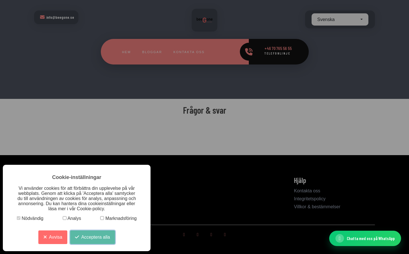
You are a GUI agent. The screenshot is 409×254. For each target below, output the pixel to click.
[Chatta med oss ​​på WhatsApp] (365, 238)
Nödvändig (30, 218)
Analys (72, 218)
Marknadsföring (118, 218)
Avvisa (52, 237)
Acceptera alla (92, 237)
